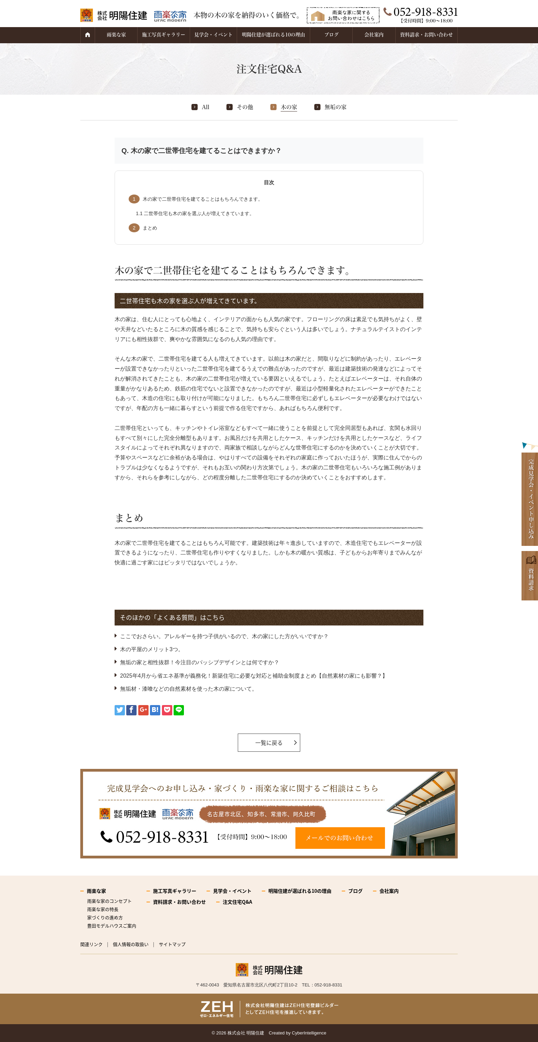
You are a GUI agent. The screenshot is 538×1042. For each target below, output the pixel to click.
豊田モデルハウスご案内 (111, 925)
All (205, 107)
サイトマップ (172, 944)
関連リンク (91, 944)
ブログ (331, 34)
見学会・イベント (213, 34)
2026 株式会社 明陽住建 (240, 1032)
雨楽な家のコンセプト (109, 901)
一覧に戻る (269, 742)
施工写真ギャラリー (163, 34)
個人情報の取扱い (131, 944)
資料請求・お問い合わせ (426, 34)
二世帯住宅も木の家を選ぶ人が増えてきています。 (195, 213)
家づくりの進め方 (105, 917)
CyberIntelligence (309, 1032)
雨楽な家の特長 (102, 909)
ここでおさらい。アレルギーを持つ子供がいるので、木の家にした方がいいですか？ (224, 636)
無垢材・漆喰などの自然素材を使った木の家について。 (188, 689)
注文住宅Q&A (237, 901)
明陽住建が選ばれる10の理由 (273, 34)
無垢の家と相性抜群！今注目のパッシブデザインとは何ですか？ (199, 662)
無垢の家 (336, 107)
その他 (245, 107)
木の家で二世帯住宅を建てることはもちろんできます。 (196, 199)
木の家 (289, 107)
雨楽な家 (116, 34)
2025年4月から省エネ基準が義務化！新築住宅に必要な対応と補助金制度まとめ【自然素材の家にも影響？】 (254, 676)
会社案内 (374, 34)
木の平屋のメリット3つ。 (152, 649)
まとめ (143, 227)
